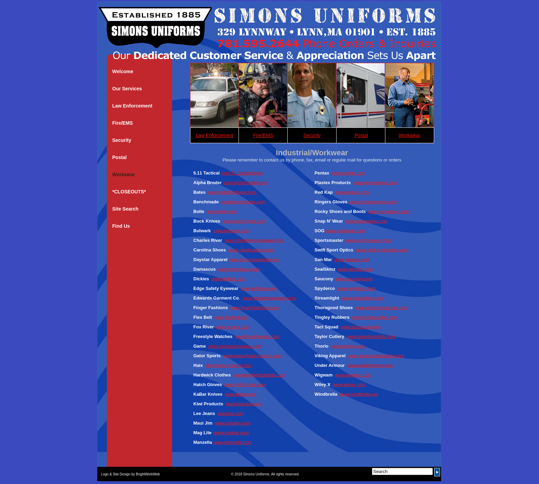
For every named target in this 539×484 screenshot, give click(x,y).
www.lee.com (231, 413)
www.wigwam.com (353, 375)
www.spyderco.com (356, 288)
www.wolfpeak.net (259, 288)
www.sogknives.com (346, 230)
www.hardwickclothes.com (259, 375)
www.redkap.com (352, 192)
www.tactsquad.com (361, 326)
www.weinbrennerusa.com (381, 307)
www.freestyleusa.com (257, 336)
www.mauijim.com (233, 423)
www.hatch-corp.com (245, 384)
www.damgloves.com (239, 269)
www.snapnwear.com (366, 221)
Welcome (122, 71)
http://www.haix (220, 365)
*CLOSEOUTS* (129, 191)
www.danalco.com (356, 269)
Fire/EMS (122, 123)
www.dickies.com (228, 278)
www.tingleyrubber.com (375, 317)
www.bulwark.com (231, 230)
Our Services (127, 88)
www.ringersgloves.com (373, 201)
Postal (119, 157)
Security (121, 140)
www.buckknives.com (244, 221)
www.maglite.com (231, 432)
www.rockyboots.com (389, 211)
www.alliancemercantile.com (376, 355)
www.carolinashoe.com (251, 249)
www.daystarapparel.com (253, 259)
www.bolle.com (222, 211)
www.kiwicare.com (244, 403)
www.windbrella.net (359, 394)
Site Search (125, 208)
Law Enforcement (132, 105)
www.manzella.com (232, 442)
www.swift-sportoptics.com (382, 249)
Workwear (123, 174)
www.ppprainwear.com (375, 182)
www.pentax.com (348, 173)
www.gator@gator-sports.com (252, 355)
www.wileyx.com (349, 384)
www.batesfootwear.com (232, 192)
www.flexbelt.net (230, 317)
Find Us (121, 226)
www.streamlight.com (363, 298)
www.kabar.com (240, 394)
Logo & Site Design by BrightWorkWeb (131, 474)
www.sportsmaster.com (369, 240)
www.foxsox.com (233, 326)
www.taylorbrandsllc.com (371, 336)
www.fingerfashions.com (254, 307)
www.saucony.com (354, 278)
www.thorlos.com (348, 346)
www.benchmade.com (243, 201)
